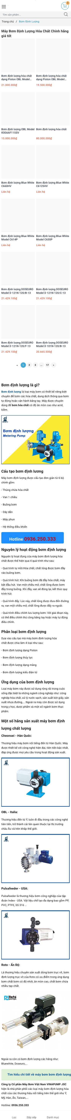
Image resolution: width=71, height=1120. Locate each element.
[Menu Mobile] (4, 6)
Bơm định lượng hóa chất (51, 129)
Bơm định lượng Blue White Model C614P (17, 238)
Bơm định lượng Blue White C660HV (17, 184)
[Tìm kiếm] (66, 15)
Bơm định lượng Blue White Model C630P (52, 238)
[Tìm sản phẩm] (31, 15)
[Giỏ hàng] (65, 6)
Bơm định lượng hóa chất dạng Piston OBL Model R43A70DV (51, 77)
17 (47, 365)
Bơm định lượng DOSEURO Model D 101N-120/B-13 (52, 344)
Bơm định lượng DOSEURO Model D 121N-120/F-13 (17, 344)
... (41, 365)
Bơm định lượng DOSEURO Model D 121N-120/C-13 (52, 291)
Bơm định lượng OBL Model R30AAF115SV (17, 131)
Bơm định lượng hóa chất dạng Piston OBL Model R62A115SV (16, 77)
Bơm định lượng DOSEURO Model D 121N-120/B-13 (17, 291)
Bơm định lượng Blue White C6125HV (52, 184)
